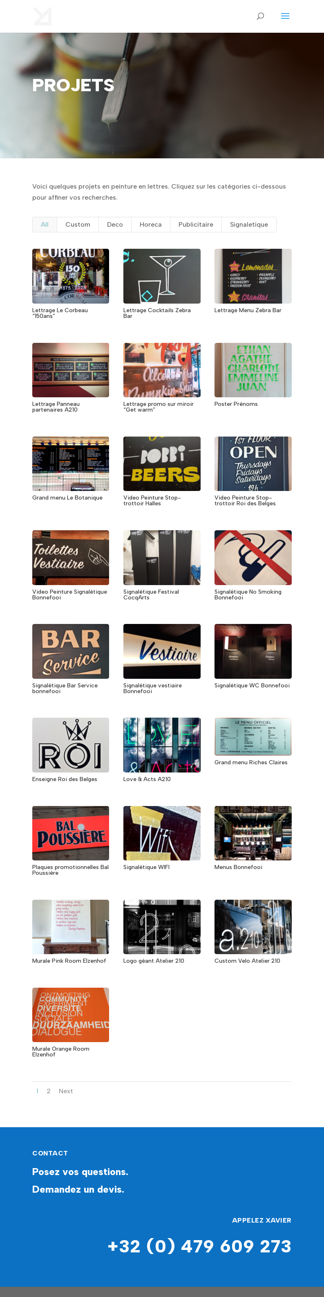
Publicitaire (196, 224)
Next (66, 1091)
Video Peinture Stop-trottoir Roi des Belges (245, 500)
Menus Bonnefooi (238, 867)
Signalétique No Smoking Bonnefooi (248, 594)
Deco (115, 224)
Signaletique (249, 224)
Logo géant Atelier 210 (153, 960)
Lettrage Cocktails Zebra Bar (157, 313)
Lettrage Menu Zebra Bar (248, 310)
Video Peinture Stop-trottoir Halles (152, 500)
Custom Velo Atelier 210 (247, 960)
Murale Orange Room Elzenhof (60, 1051)
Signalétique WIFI (146, 867)
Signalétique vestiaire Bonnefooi (152, 688)
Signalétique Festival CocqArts (151, 594)
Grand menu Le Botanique (67, 497)
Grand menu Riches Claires (251, 762)
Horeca (151, 224)
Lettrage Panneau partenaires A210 (56, 407)
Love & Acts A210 (147, 779)
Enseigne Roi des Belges (64, 779)
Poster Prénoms (236, 404)
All (45, 224)
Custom (77, 224)
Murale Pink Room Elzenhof (69, 960)
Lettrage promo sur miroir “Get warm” (158, 407)
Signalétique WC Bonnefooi (252, 685)
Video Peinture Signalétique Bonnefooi (69, 594)
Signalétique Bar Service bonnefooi (65, 688)
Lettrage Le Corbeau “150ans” (60, 313)
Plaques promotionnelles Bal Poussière (70, 870)
